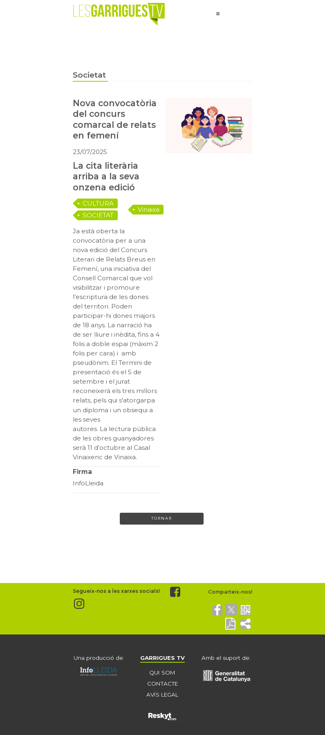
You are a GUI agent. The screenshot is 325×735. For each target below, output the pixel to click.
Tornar (162, 518)
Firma (82, 472)
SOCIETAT (98, 215)
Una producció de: (99, 658)
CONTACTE (162, 684)
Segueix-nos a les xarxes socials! (116, 591)
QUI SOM (162, 673)
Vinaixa (148, 209)
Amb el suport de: (226, 658)
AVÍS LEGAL (162, 694)
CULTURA (98, 203)
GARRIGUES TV (162, 658)
